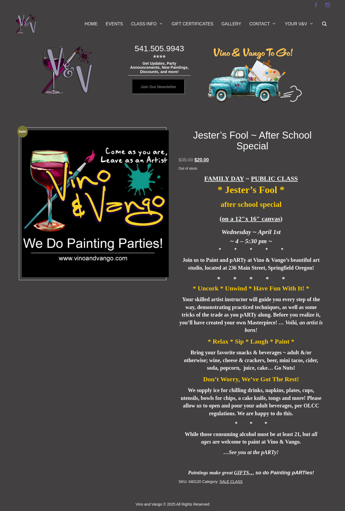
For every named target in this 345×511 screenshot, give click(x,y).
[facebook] (315, 5)
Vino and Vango (149, 504)
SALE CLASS (231, 481)
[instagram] (327, 5)
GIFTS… (244, 472)
